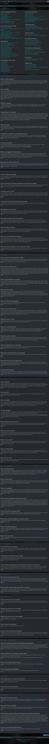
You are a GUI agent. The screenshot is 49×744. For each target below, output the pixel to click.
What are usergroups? (29, 15)
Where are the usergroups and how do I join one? (34, 16)
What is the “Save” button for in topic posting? (9, 54)
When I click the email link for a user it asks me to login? (11, 38)
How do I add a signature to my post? (8, 45)
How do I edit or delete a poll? (6, 48)
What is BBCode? (4, 61)
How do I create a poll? (5, 46)
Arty (22, 740)
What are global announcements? (7, 66)
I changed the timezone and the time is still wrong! (10, 32)
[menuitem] (48, 1)
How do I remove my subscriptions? (32, 54)
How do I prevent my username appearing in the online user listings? (12, 29)
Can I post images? (4, 65)
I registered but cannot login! (6, 16)
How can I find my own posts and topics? (32, 45)
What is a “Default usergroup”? (31, 20)
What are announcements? (6, 67)
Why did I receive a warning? (6, 52)
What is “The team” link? (29, 21)
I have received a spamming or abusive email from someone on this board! (36, 29)
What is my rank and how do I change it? (8, 37)
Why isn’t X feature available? (30, 65)
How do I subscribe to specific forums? (32, 53)
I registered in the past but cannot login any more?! (10, 19)
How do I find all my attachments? (31, 60)
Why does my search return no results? (32, 41)
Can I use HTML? (4, 62)
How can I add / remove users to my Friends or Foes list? (36, 35)
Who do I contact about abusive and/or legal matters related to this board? (36, 68)
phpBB (22, 213)
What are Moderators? (29, 14)
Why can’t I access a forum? (6, 50)
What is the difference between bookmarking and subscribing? (34, 50)
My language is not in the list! (6, 33)
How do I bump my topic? (5, 57)
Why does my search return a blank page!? (33, 42)
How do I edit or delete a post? (6, 44)
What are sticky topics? (5, 68)
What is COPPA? (4, 14)
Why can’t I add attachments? (6, 51)
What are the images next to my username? (9, 34)
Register (7, 3)
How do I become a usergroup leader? (32, 18)
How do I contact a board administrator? (32, 69)
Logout (2, 3)
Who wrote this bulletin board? (30, 64)
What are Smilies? (4, 64)
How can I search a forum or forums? (32, 40)
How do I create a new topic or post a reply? (9, 42)
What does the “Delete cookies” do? (7, 22)
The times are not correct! (5, 31)
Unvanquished (4, 1)
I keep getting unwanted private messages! (33, 27)
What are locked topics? (5, 70)
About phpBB (35, 700)
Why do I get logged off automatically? (8, 21)
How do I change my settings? (6, 27)
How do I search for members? (31, 43)
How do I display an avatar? (6, 35)
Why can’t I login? (4, 18)
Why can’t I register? (4, 15)
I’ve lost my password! (5, 20)
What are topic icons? (5, 71)
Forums (10, 1)
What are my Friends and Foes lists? (32, 34)
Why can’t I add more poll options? (7, 47)
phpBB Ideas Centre (4, 708)
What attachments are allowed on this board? (33, 58)
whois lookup (32, 716)
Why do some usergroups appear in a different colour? (35, 19)
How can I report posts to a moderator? (8, 53)
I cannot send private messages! (31, 26)
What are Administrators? (30, 13)
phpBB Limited (32, 699)
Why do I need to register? (6, 13)
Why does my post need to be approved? (8, 56)
